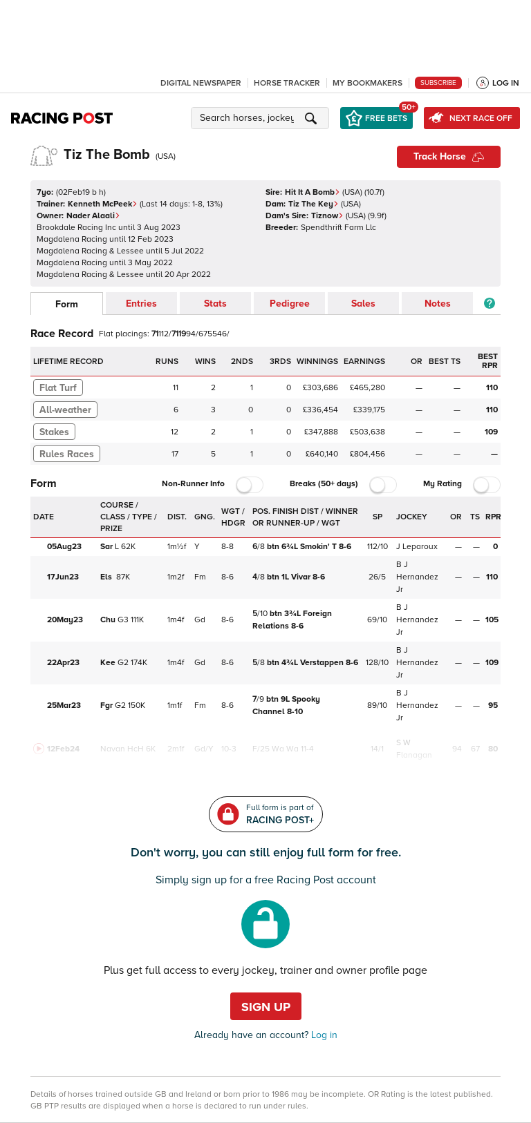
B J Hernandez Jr (417, 577)
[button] (262, 118)
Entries (141, 303)
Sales (363, 303)
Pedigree (290, 303)
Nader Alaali (93, 216)
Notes (438, 303)
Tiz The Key (313, 204)
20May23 (65, 620)
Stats (215, 303)
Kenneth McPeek (103, 204)
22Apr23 (63, 663)
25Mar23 (64, 705)
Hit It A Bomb (312, 192)
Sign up (265, 1007)
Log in (322, 1035)
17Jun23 (63, 577)
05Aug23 (64, 546)
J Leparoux (417, 546)
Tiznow (327, 216)
